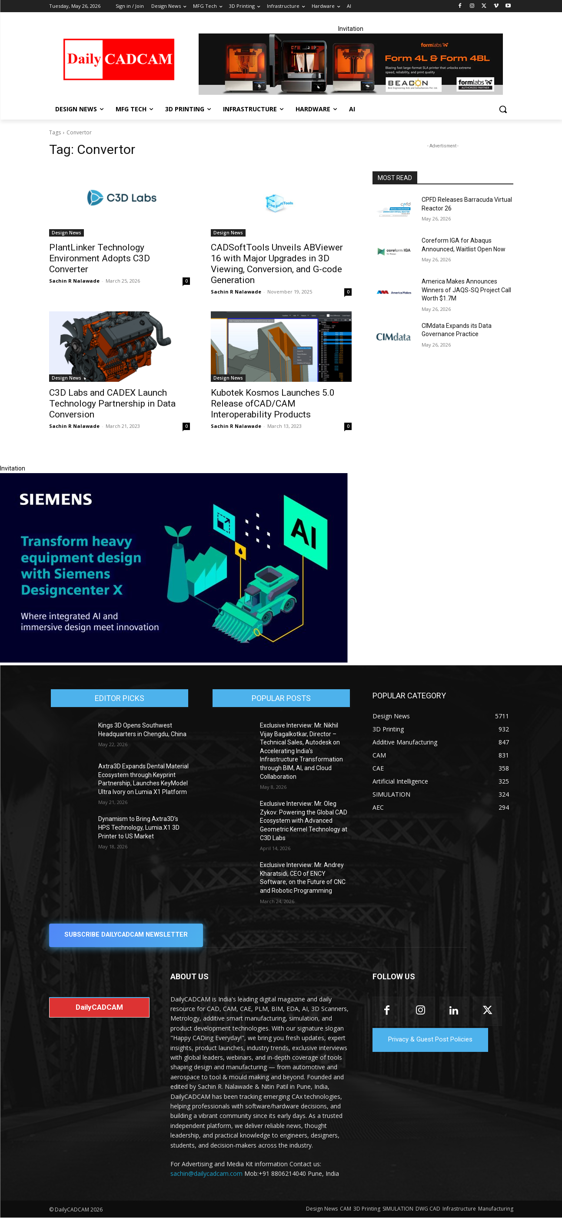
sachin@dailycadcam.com (206, 1174)
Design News (66, 233)
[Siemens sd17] (174, 660)
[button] (502, 109)
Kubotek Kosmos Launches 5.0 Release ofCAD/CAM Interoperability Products (273, 403)
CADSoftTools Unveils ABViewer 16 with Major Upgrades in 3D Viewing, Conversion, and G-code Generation (277, 263)
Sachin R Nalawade (74, 280)
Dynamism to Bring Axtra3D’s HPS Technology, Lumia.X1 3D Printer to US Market (139, 827)
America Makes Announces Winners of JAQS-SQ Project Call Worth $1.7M (466, 290)
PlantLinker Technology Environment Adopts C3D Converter (99, 258)
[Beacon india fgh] (350, 64)
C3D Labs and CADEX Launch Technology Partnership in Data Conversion (112, 403)
